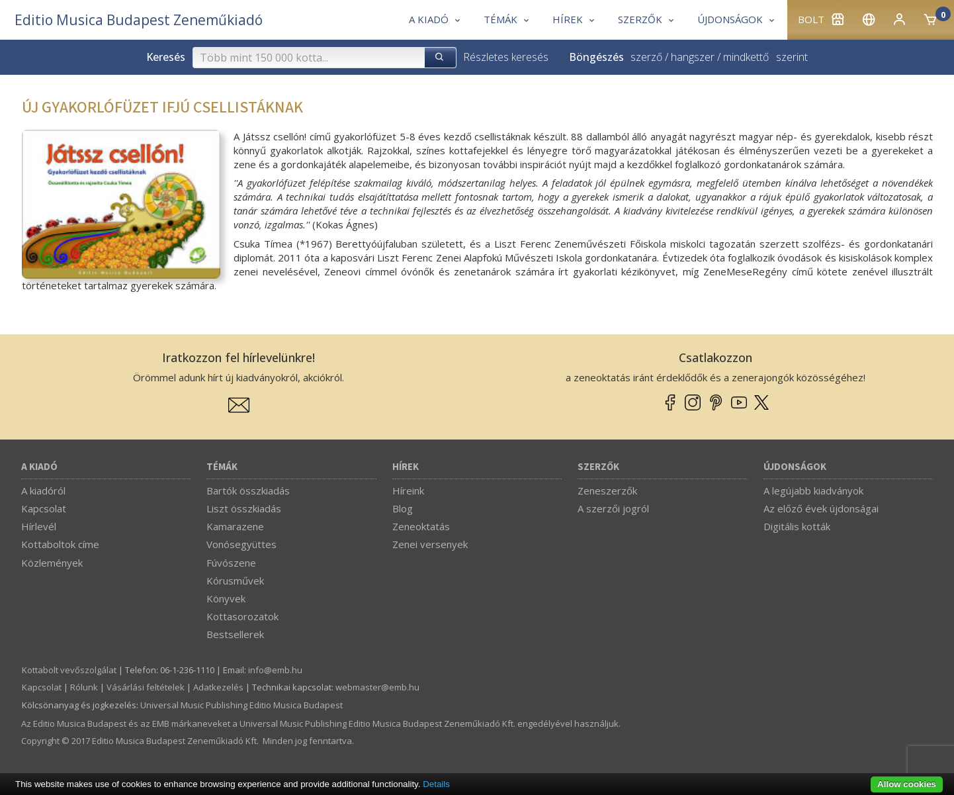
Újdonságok (794, 467)
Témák (222, 467)
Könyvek (225, 598)
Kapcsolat (43, 508)
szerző (646, 57)
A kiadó (39, 467)
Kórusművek (235, 580)
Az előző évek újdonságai (821, 508)
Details (436, 784)
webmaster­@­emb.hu (377, 687)
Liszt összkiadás (243, 508)
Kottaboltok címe (60, 544)
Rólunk (84, 687)
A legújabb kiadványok (813, 490)
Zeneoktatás (421, 526)
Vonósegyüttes (241, 544)
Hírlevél (38, 526)
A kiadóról (43, 490)
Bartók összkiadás (248, 490)
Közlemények (52, 562)
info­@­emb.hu (275, 670)
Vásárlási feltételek (146, 687)
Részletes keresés (505, 57)
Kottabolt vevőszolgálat (69, 670)
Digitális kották (796, 526)
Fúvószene (231, 562)
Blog (402, 508)
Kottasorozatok (242, 616)
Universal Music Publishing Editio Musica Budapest (241, 705)
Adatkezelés (218, 687)
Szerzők (598, 467)
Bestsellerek (235, 634)
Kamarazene (235, 526)
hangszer (693, 57)
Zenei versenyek (430, 544)
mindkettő (746, 57)
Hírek (405, 467)
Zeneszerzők (607, 490)
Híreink (408, 490)
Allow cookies (906, 784)
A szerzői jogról (613, 508)
